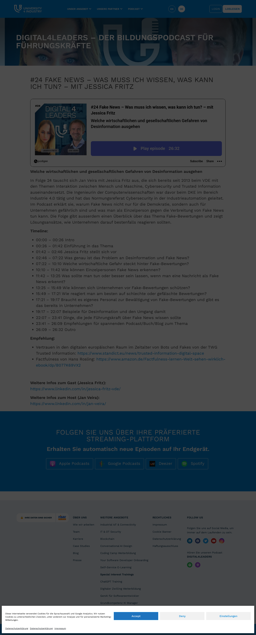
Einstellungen (228, 630)
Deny (182, 630)
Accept (136, 630)
